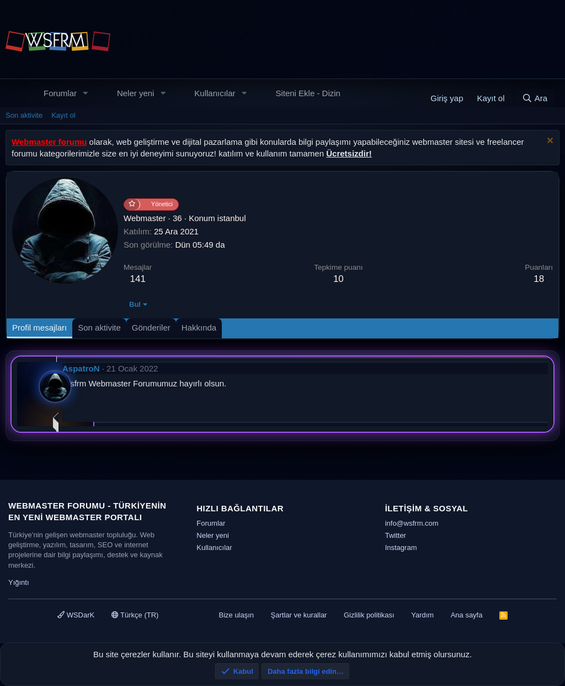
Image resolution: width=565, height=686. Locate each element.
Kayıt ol (63, 115)
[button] (85, 93)
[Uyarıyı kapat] (548, 142)
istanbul (231, 218)
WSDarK (75, 615)
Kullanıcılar (214, 93)
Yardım (422, 615)
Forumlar (60, 93)
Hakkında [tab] (199, 327)
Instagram (401, 547)
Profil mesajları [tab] (39, 327)
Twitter (395, 535)
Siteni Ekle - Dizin (307, 93)
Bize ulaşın (236, 615)
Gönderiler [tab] (151, 327)
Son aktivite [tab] (99, 327)
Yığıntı (18, 582)
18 (539, 279)
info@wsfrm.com (412, 523)
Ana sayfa (467, 615)
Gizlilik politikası (369, 615)
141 (138, 279)
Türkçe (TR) (135, 615)
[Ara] (534, 98)
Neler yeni (135, 93)
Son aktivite (24, 115)
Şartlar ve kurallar (299, 615)
